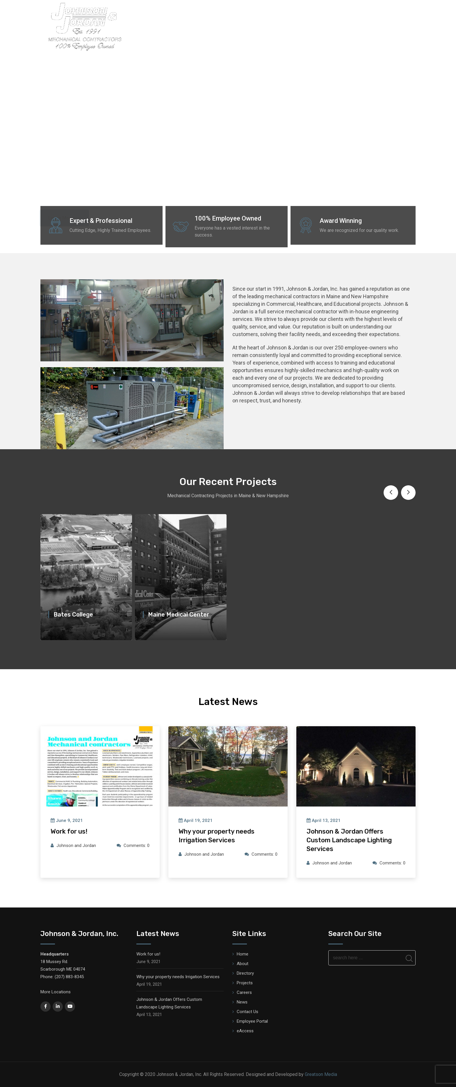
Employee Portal (252, 1021)
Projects (288, 25)
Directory (226, 25)
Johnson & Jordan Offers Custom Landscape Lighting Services (349, 840)
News (410, 25)
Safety (317, 25)
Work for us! (69, 831)
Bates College (73, 614)
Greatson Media (321, 1074)
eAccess (245, 1030)
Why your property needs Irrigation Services (178, 976)
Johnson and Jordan (76, 845)
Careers (384, 25)
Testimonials (349, 25)
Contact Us (247, 1011)
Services (257, 25)
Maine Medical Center (178, 614)
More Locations (55, 991)
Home (173, 25)
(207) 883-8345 (69, 976)
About (197, 25)
